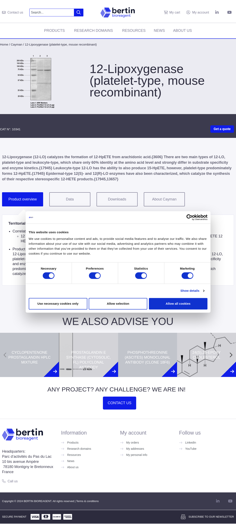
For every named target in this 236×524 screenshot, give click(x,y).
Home (4, 44)
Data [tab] (70, 199)
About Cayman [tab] (164, 199)
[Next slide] (231, 355)
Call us (13, 481)
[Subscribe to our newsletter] (183, 517)
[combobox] (51, 12)
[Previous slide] (5, 355)
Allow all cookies (178, 303)
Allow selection (118, 303)
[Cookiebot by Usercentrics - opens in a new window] (189, 217)
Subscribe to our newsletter (211, 516)
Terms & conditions (87, 501)
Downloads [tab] (117, 199)
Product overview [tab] (22, 199)
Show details (189, 291)
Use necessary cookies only (57, 303)
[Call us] (4, 481)
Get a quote (222, 129)
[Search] (78, 12)
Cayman (16, 44)
